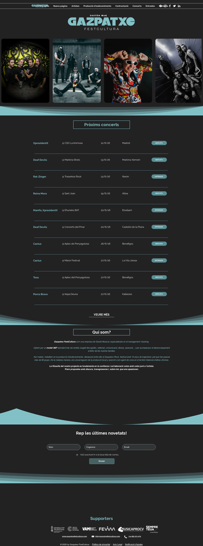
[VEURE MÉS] (101, 314)
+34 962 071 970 (134, 536)
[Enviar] (101, 461)
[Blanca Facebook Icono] (170, 6)
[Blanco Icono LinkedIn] (179, 6)
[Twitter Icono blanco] (174, 6)
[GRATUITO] (159, 143)
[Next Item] (198, 71)
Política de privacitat (101, 544)
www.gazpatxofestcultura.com (74, 536)
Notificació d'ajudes (134, 544)
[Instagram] (165, 6)
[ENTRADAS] (159, 176)
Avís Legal (117, 544)
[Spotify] (160, 6)
